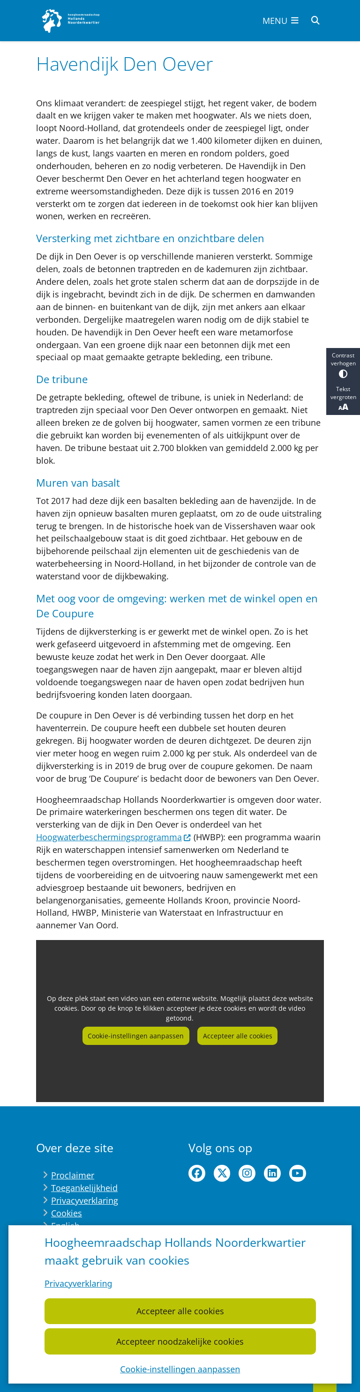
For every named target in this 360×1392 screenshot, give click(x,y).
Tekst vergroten (343, 398)
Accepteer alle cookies (180, 1311)
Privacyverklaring (78, 1283)
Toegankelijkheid (84, 1187)
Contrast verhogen (343, 364)
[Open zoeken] (315, 20)
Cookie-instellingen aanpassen (180, 1368)
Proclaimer (72, 1175)
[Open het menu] (280, 20)
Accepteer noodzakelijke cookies (180, 1341)
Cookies (66, 1213)
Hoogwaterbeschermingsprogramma (113, 837)
